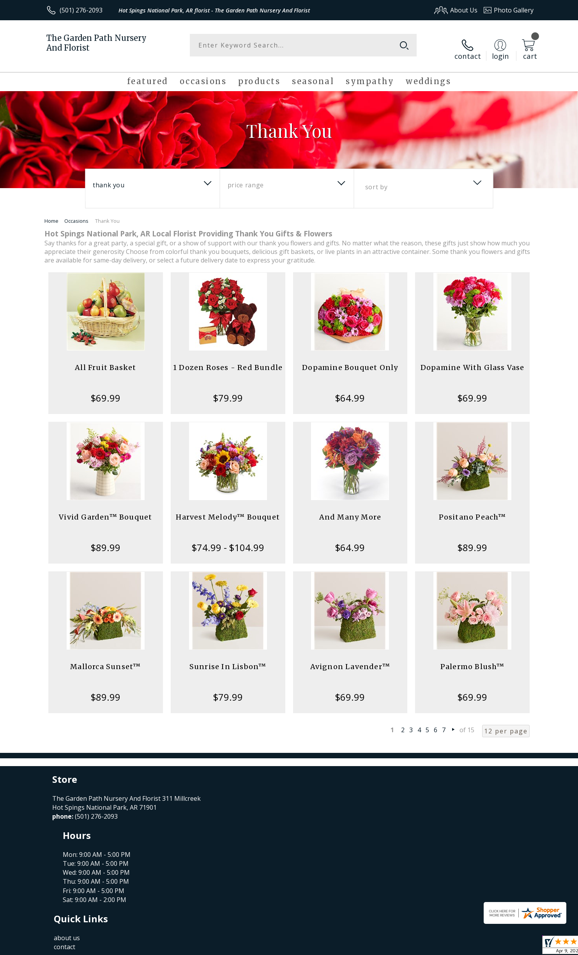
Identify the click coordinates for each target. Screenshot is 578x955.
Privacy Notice (410, 946)
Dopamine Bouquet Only (350, 360)
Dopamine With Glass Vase (473, 360)
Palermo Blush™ (472, 659)
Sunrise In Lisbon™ (228, 659)
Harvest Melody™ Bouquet (228, 510)
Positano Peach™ (472, 510)
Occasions (76, 213)
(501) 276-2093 (81, 10)
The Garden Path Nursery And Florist (96, 43)
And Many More (350, 510)
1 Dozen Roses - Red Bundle (228, 360)
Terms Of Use (364, 946)
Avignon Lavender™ (350, 659)
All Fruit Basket (105, 360)
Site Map (513, 946)
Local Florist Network (465, 946)
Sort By (376, 180)
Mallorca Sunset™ (105, 659)
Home (51, 213)
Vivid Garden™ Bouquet (105, 510)
